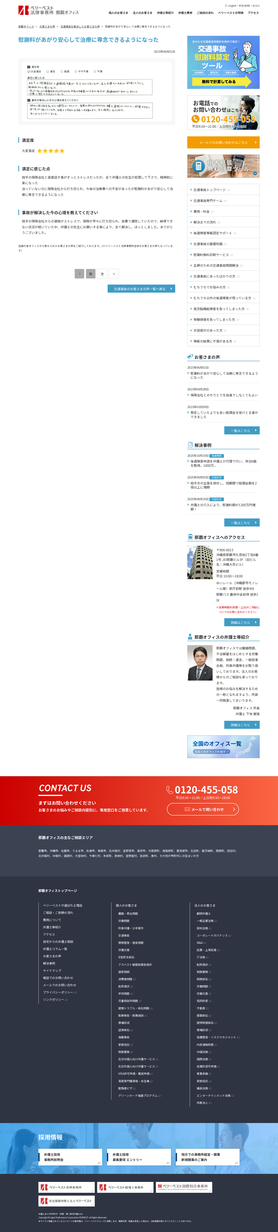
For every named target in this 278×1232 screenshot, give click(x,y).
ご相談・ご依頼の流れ (58, 911)
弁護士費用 (185, 13)
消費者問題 (125, 978)
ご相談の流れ (205, 13)
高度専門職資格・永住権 (133, 1080)
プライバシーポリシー (58, 991)
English (232, 5)
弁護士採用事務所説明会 (53, 1156)
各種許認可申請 (206, 1065)
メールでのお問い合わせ (59, 984)
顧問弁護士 (204, 912)
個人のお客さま (118, 13)
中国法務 (202, 1051)
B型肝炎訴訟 (126, 956)
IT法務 (201, 956)
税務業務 (124, 1051)
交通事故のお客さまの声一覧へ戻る (140, 288)
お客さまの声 (52, 955)
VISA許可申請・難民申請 (133, 1073)
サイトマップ (52, 969)
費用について (52, 919)
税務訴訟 (202, 978)
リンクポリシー (53, 998)
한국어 (256, 5)
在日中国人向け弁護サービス (136, 1058)
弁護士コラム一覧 (55, 948)
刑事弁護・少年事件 (131, 927)
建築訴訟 (202, 1014)
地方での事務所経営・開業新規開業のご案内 (200, 1156)
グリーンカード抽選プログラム (138, 1094)
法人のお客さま (142, 13)
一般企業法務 (205, 920)
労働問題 (124, 920)
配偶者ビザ (125, 1087)
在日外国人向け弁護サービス (136, 1065)
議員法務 (202, 1087)
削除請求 (124, 985)
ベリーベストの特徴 (230, 13)
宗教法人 (202, 1102)
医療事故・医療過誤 (131, 1014)
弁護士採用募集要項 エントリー (127, 1156)
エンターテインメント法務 (214, 1094)
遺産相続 (124, 971)
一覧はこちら (240, 430)
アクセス (253, 13)
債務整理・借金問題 (131, 941)
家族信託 (124, 1043)
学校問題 (124, 992)
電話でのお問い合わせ (58, 977)
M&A (200, 941)
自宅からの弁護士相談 (58, 940)
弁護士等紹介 (165, 13)
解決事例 (49, 962)
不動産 (201, 1007)
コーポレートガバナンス (212, 934)
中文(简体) (244, 5)
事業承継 (202, 1073)
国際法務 (202, 1058)
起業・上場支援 (206, 949)
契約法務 (202, 927)
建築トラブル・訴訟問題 (133, 1007)
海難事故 (124, 1036)
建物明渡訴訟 (205, 1022)
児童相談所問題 (128, 1000)
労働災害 (124, 949)
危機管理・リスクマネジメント (216, 1036)
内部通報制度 (205, 1043)
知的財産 (202, 1000)
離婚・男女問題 (128, 912)
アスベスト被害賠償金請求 (135, 963)
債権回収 (124, 1022)
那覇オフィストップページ (57, 889)
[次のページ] (114, 274)
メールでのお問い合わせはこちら (223, 142)
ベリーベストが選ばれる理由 (62, 904)
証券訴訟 (124, 1029)
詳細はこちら (240, 622)
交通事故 (124, 934)
